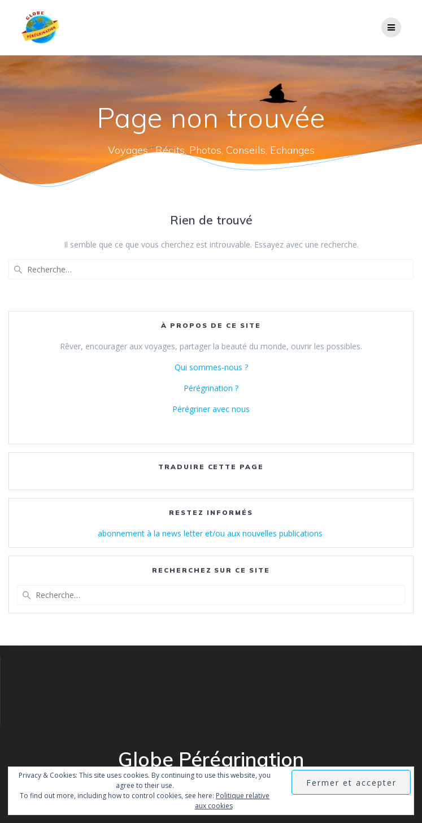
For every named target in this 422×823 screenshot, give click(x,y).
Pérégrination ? (211, 388)
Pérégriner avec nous (211, 409)
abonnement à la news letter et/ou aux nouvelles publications (211, 533)
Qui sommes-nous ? (211, 367)
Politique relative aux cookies (232, 801)
